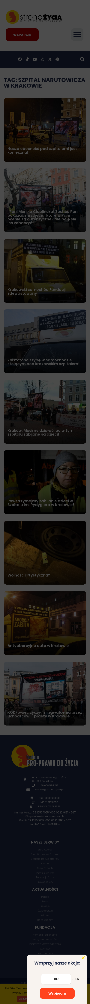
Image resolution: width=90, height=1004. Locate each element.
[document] (45, 502)
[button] (83, 996)
